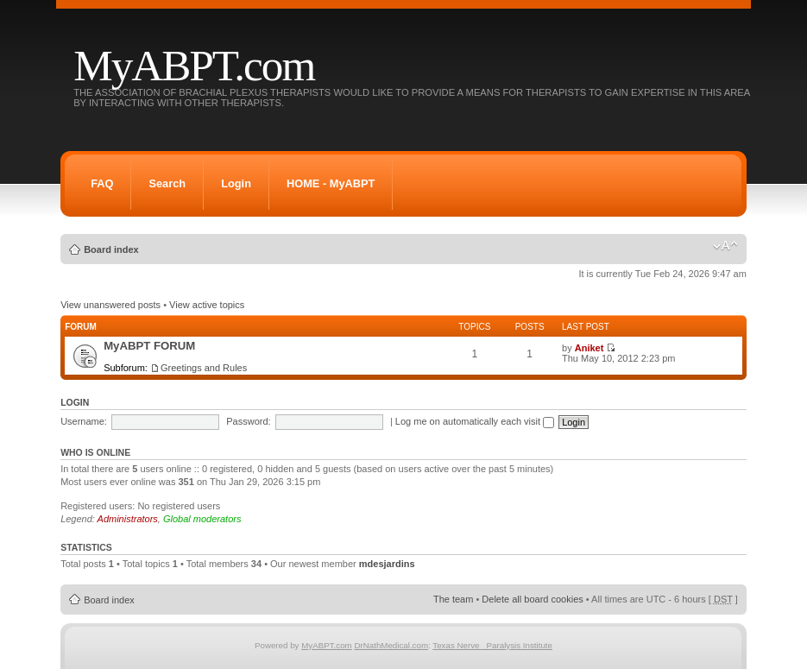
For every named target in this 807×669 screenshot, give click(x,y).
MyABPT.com (193, 65)
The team (453, 599)
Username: (83, 421)
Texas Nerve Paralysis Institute (492, 645)
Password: (248, 421)
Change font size (725, 246)
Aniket (589, 348)
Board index (111, 249)
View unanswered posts (110, 305)
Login (236, 183)
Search (167, 183)
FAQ (102, 183)
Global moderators (202, 519)
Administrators (128, 519)
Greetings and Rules (204, 368)
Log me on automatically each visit (474, 421)
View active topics (206, 305)
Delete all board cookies (532, 599)
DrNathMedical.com (391, 645)
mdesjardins (387, 564)
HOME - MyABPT (331, 183)
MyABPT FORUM (149, 345)
